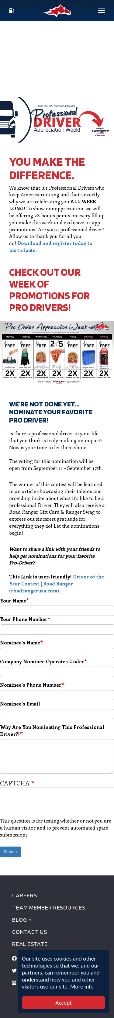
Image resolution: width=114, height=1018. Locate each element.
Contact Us (29, 931)
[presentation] (46, 805)
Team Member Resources (48, 907)
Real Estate (29, 943)
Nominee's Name (20, 642)
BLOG (21, 919)
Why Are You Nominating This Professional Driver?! (52, 730)
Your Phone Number (23, 619)
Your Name (13, 600)
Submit (10, 851)
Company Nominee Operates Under (42, 661)
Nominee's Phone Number (30, 685)
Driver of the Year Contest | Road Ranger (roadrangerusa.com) (56, 583)
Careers (24, 895)
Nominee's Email (20, 703)
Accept (63, 1002)
